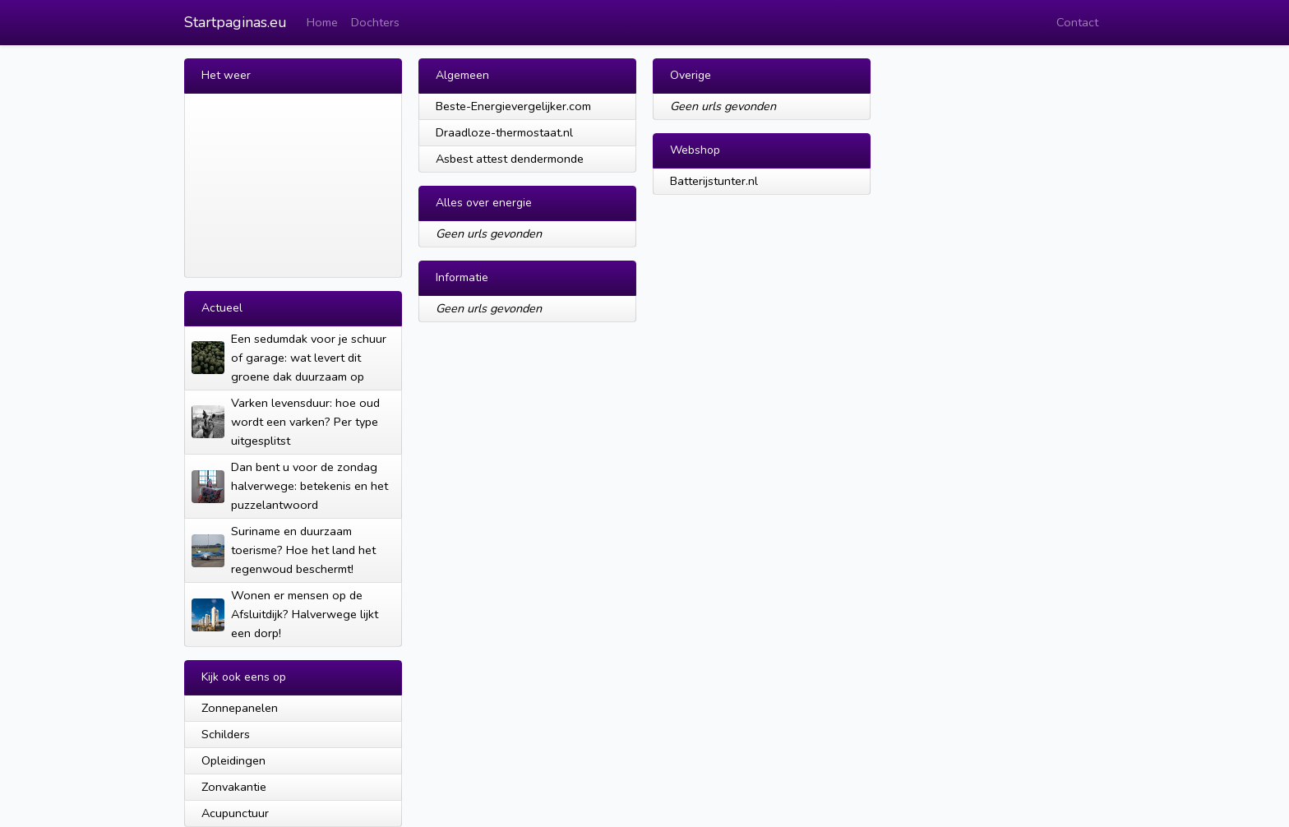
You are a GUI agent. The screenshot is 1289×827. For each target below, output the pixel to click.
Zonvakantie (233, 786)
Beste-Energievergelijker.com (513, 106)
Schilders (225, 734)
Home (322, 22)
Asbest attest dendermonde (510, 158)
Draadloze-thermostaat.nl (504, 132)
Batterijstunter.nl (714, 181)
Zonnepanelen (239, 708)
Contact (1077, 22)
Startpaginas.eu (235, 22)
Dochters (375, 22)
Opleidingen (233, 760)
